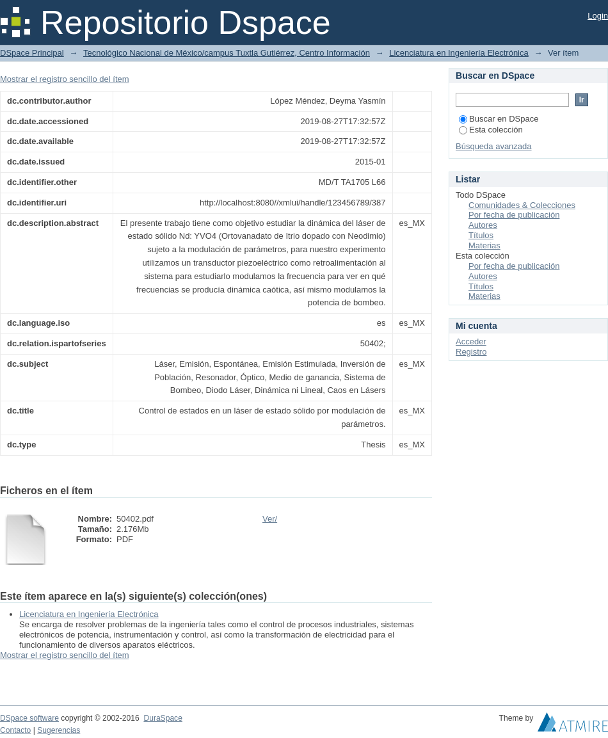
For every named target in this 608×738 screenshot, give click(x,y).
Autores (482, 225)
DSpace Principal (32, 53)
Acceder (471, 341)
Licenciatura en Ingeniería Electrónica (459, 53)
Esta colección (491, 129)
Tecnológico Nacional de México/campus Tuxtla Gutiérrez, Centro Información (226, 53)
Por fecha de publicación (513, 215)
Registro (471, 352)
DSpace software (29, 718)
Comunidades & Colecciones (521, 205)
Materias (484, 245)
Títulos (480, 235)
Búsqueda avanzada (494, 146)
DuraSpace (162, 718)
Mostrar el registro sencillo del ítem (64, 79)
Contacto (15, 730)
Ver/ (269, 519)
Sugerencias (58, 730)
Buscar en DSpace (498, 119)
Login (598, 15)
